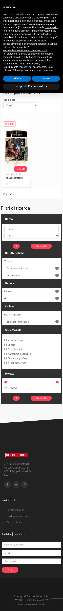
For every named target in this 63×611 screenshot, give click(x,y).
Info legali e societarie (17, 516)
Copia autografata (15, 358)
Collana (9, 306)
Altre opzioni (31, 329)
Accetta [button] (46, 78)
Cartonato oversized (33, 268)
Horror (31, 298)
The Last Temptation (14, 178)
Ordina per (9, 100)
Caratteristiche (15, 253)
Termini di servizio (16, 522)
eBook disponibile (15, 363)
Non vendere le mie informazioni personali (25, 50)
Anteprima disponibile (17, 354)
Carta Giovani (13, 349)
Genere (10, 283)
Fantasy (31, 291)
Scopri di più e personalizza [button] (31, 86)
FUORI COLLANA (13, 314)
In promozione (13, 340)
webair (42, 604)
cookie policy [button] (51, 27)
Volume (8, 261)
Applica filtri (41, 246)
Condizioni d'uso (15, 510)
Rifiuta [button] (17, 78)
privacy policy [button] (33, 63)
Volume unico (33, 275)
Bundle (9, 345)
